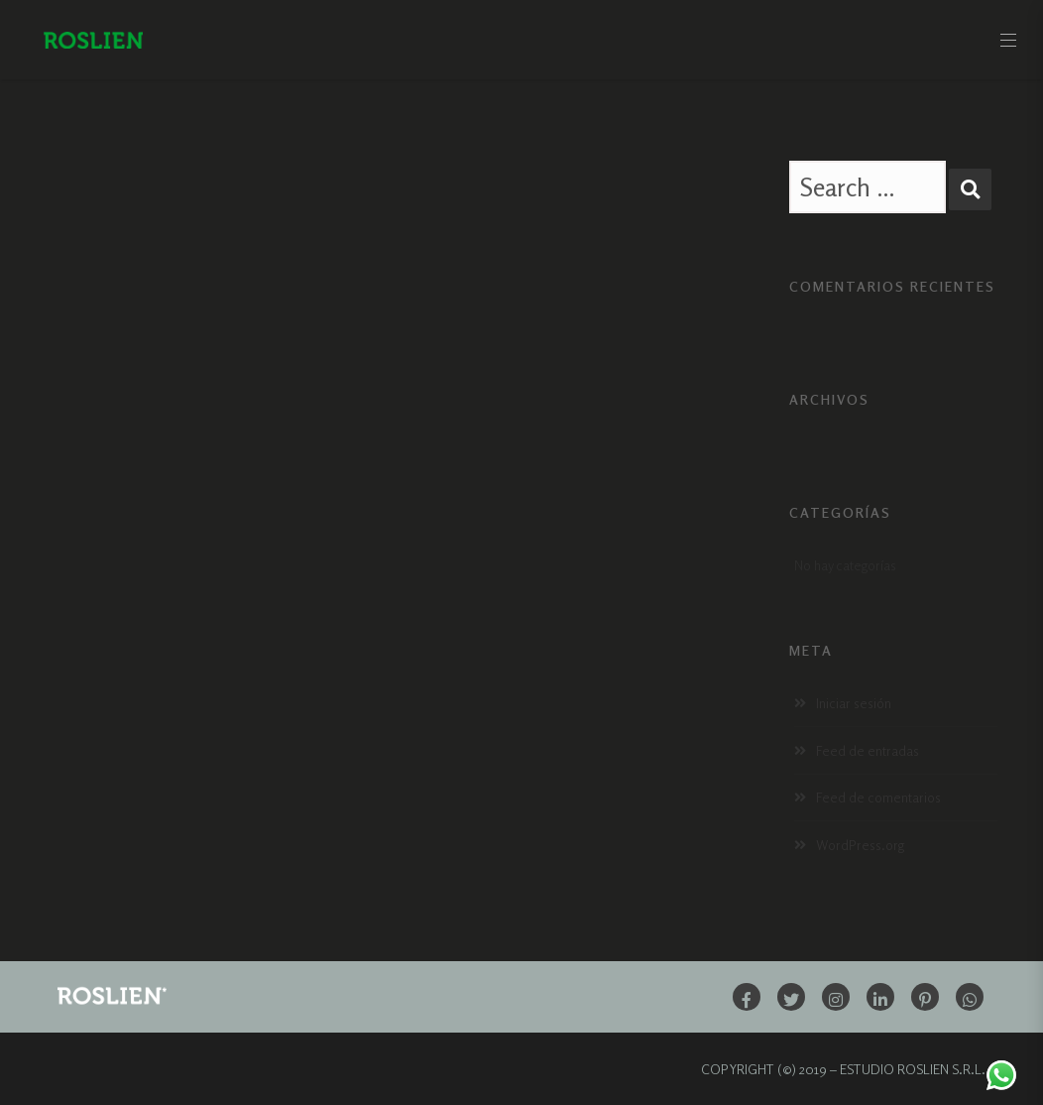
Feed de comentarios (878, 797)
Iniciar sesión (853, 702)
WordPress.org (860, 844)
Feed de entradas (867, 750)
